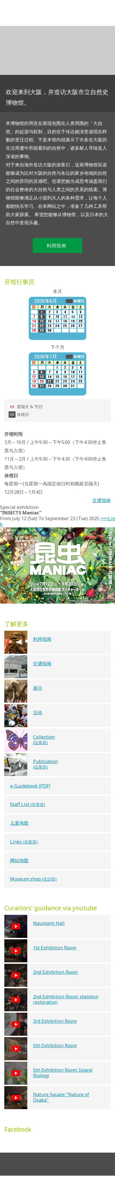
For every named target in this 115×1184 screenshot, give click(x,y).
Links (24, 842)
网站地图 (19, 860)
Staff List (27, 804)
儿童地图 (19, 823)
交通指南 (101, 500)
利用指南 (60, 246)
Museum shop (33, 879)
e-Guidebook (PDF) (30, 786)
